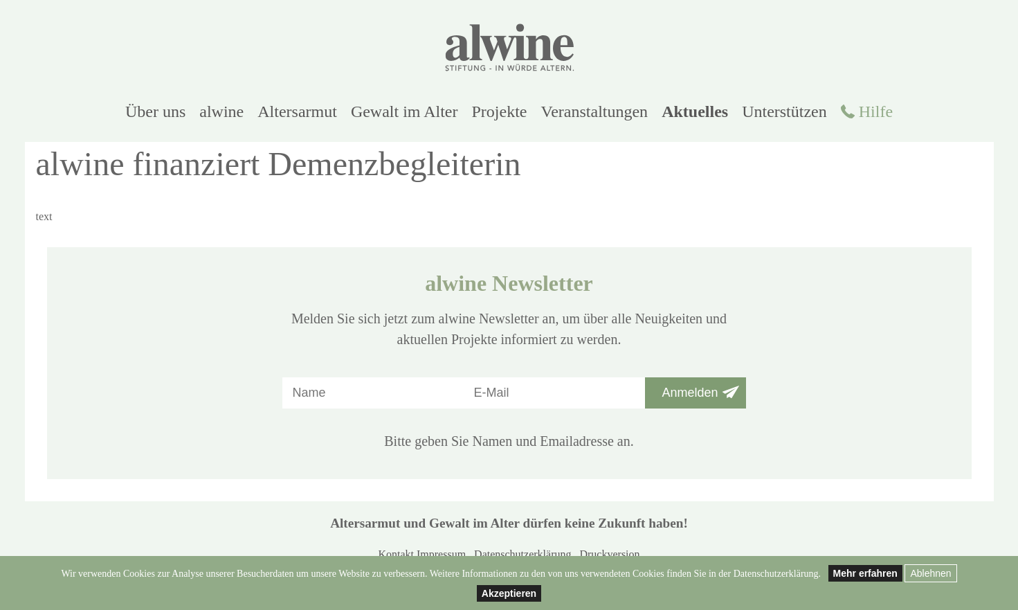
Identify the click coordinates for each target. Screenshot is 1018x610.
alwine (221, 111)
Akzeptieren (509, 593)
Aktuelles (695, 111)
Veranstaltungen (594, 111)
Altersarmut (297, 111)
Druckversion (609, 554)
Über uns (155, 111)
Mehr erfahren (865, 573)
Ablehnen (930, 573)
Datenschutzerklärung (522, 554)
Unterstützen (784, 111)
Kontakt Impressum (422, 554)
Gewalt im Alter (404, 111)
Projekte (499, 111)
